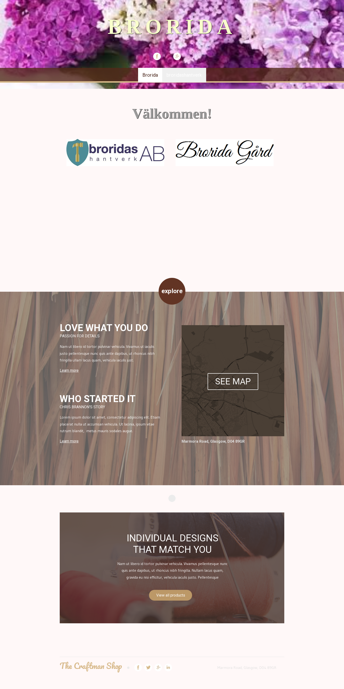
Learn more (69, 370)
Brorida (150, 75)
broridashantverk (184, 75)
